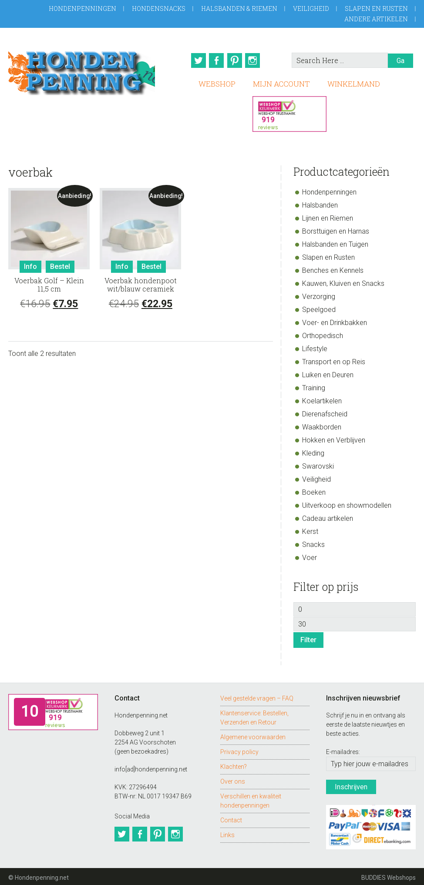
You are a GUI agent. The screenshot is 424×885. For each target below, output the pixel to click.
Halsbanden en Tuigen (335, 242)
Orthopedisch (322, 333)
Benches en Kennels (332, 268)
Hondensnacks (158, 8)
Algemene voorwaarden (253, 734)
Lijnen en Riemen (327, 216)
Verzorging (318, 294)
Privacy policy (239, 749)
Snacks (313, 542)
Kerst (310, 529)
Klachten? (233, 764)
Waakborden (321, 425)
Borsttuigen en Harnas (335, 229)
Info (30, 264)
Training (313, 386)
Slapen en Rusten (376, 8)
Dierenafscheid (324, 412)
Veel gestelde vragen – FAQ (256, 696)
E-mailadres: (343, 749)
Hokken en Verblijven (333, 438)
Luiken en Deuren (327, 373)
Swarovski (318, 464)
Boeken (314, 490)
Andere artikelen (376, 19)
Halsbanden (320, 203)
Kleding (313, 451)
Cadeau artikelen (327, 516)
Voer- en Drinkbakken (334, 320)
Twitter (196, 60)
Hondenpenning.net (81, 70)
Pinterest (236, 60)
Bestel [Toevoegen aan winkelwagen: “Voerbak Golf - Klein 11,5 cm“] (60, 264)
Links (227, 832)
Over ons (232, 779)
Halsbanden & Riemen (239, 8)
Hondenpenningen (82, 8)
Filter (308, 638)
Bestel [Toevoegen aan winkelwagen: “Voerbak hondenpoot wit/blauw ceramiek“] (151, 264)
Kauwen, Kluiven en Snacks (343, 281)
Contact (231, 818)
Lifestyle (314, 346)
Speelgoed (319, 307)
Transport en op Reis (333, 359)
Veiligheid (311, 8)
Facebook (216, 60)
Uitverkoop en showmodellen (346, 503)
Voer (309, 555)
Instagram (256, 60)
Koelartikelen (322, 399)
